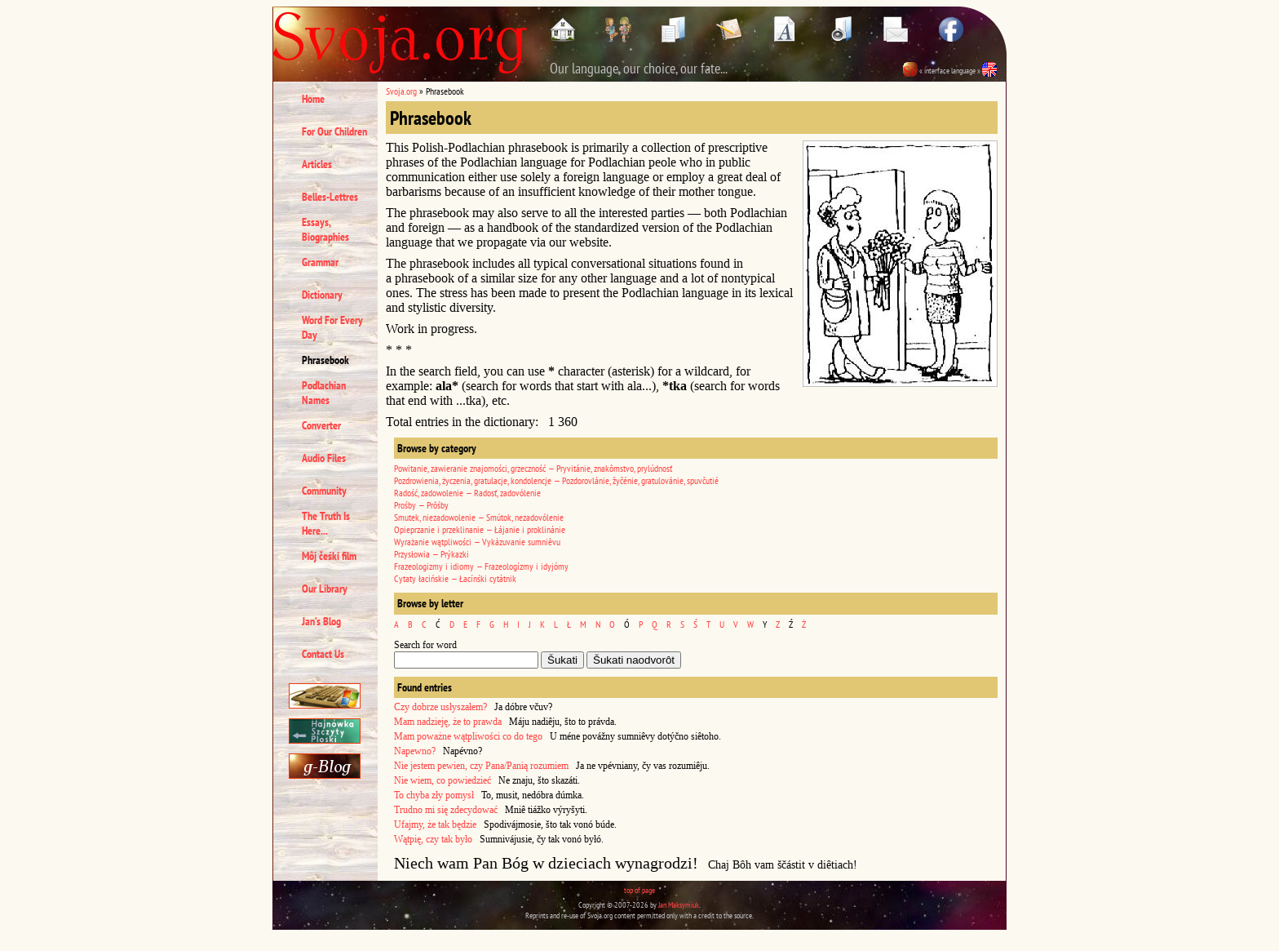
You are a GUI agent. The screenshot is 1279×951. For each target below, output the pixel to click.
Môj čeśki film (329, 556)
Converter (321, 425)
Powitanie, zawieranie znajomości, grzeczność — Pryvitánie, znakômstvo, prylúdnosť (533, 468)
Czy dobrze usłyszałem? (440, 707)
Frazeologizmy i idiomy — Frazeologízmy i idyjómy (481, 566)
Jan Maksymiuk (678, 905)
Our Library (324, 588)
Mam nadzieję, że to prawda (448, 721)
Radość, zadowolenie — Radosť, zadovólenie (467, 493)
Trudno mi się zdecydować (446, 809)
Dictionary (322, 294)
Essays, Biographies (325, 229)
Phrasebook (325, 360)
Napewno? (415, 751)
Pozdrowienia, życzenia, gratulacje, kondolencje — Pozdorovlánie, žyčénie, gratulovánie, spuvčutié (556, 480)
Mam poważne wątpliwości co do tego (468, 736)
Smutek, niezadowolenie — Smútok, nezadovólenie (479, 517)
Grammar (320, 262)
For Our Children (334, 131)
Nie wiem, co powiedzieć (442, 780)
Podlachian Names (324, 392)
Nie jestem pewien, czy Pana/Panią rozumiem (481, 765)
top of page (639, 890)
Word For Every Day (332, 327)
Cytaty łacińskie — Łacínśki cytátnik (455, 578)
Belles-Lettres (330, 196)
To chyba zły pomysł (434, 795)
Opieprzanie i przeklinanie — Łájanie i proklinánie (479, 529)
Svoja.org (401, 91)
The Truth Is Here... (326, 523)
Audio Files (324, 458)
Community (324, 490)
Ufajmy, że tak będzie (435, 824)
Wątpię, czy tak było (433, 839)
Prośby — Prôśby (421, 505)
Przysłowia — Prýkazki (431, 554)
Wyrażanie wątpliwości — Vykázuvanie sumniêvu (477, 541)
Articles (317, 164)
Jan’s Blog (321, 621)
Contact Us (323, 654)
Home (313, 98)
